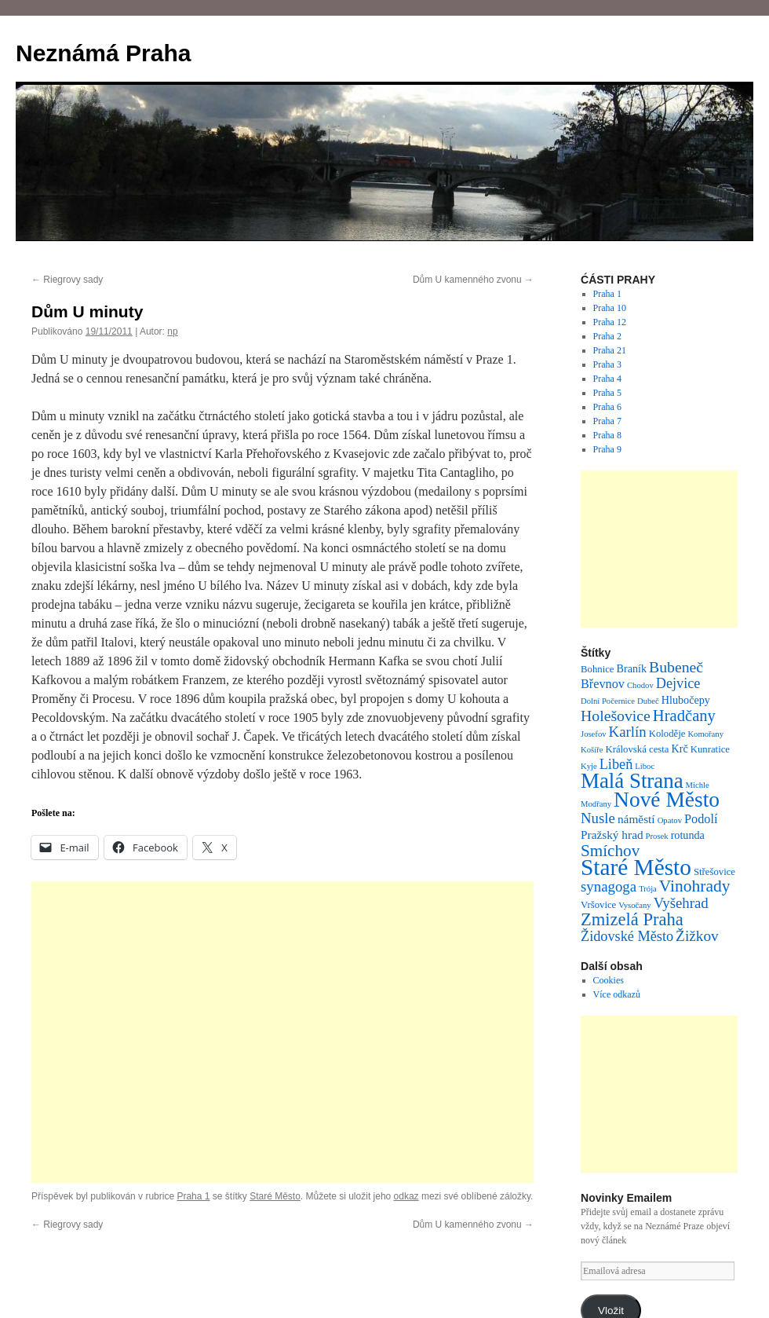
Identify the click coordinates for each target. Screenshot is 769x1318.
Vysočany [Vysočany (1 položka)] (634, 905)
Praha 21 (609, 350)
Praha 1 (193, 1196)
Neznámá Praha (103, 53)
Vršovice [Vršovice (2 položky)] (598, 904)
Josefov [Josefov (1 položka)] (594, 734)
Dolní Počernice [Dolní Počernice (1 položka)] (608, 701)
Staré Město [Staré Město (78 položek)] (636, 867)
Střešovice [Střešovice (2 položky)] (714, 871)
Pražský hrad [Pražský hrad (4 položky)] (612, 834)
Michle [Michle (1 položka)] (697, 785)
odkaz (406, 1196)
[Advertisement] (282, 1032)
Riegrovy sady (67, 279)
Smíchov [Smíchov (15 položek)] (610, 850)
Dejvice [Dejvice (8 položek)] (678, 683)
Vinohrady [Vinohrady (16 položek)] (695, 886)
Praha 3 (607, 364)
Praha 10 (609, 307)
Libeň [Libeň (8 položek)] (616, 764)
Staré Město (275, 1196)
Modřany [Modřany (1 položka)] (596, 804)
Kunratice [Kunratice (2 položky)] (710, 749)
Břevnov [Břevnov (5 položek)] (603, 684)
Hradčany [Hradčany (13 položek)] (684, 715)
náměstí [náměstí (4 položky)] (636, 819)
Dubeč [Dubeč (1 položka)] (648, 701)
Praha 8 (607, 435)
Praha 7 (607, 421)
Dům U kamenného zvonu (473, 279)
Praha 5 (607, 392)
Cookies (608, 980)
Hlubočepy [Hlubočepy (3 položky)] (685, 700)
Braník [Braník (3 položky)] (632, 668)
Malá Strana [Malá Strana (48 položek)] (632, 781)
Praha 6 (607, 406)
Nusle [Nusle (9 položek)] (598, 818)
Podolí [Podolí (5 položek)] (700, 819)
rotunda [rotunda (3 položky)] (688, 835)
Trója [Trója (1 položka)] (648, 888)
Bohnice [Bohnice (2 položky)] (597, 669)
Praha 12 (609, 322)
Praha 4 (607, 378)
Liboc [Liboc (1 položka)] (644, 766)
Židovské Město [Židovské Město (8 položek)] (627, 936)
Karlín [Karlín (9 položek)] (628, 731)
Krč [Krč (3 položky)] (680, 748)
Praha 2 (607, 336)
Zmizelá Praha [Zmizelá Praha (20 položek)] (632, 919)
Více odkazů (616, 994)
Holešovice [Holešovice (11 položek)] (616, 715)
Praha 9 (607, 449)
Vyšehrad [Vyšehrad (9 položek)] (681, 903)
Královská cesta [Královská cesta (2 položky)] (637, 749)
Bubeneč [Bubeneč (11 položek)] (676, 666)
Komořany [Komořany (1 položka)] (705, 734)
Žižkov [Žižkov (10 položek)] (697, 936)
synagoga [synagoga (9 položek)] (608, 886)
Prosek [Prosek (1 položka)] (657, 836)
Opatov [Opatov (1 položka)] (670, 820)
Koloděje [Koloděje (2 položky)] (667, 733)
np (172, 331)
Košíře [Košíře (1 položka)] (592, 749)
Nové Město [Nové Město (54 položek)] (667, 799)
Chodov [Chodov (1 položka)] (640, 685)
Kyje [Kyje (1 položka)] (589, 766)
